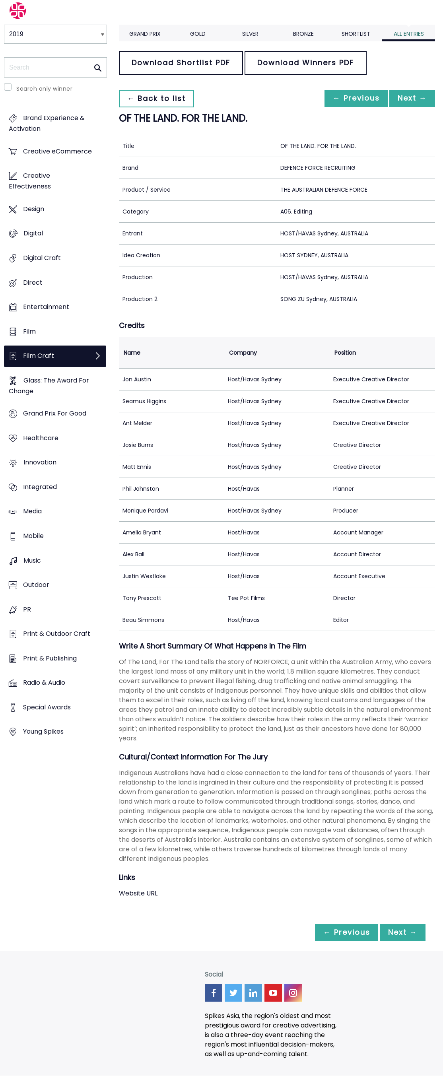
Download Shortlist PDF (181, 63)
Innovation (39, 462)
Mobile (33, 535)
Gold (198, 34)
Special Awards (47, 707)
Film (29, 331)
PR (27, 609)
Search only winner (44, 89)
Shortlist (356, 34)
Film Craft (38, 356)
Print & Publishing (50, 658)
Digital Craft (42, 257)
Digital (33, 233)
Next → (411, 98)
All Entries (409, 34)
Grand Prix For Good (54, 413)
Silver (250, 34)
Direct (33, 282)
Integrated (40, 486)
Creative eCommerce (57, 151)
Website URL (138, 893)
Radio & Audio (44, 683)
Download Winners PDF (305, 63)
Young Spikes (43, 731)
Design (33, 209)
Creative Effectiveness (30, 181)
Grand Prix (145, 34)
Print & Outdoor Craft (56, 634)
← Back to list (157, 98)
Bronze (303, 34)
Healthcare (40, 438)
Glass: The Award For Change (49, 386)
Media (32, 511)
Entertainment (46, 307)
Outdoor (36, 585)
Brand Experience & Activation (47, 124)
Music (32, 560)
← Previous (351, 98)
